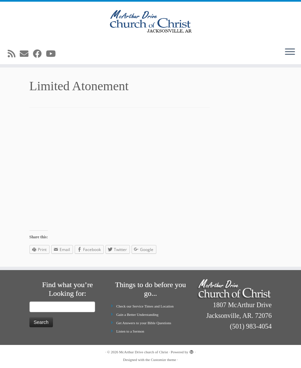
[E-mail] (26, 54)
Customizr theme (163, 360)
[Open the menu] (290, 52)
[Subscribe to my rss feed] (14, 54)
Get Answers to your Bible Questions (143, 323)
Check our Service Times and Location (144, 306)
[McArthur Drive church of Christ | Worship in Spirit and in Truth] (150, 21)
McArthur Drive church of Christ (143, 352)
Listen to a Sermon (130, 331)
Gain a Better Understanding (137, 315)
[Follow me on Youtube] (53, 54)
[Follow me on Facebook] (39, 54)
